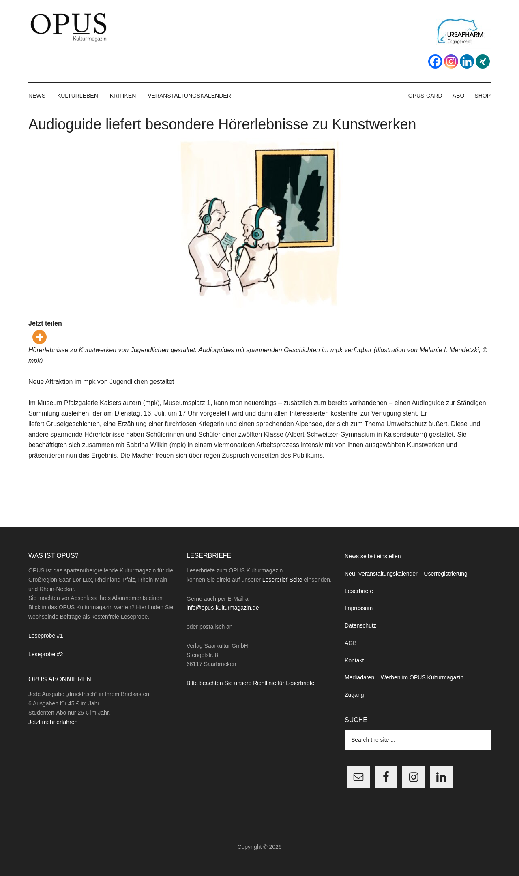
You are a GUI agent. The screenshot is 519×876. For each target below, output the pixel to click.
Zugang (354, 695)
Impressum (359, 608)
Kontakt (354, 660)
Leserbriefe (359, 591)
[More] (39, 337)
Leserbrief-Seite (282, 579)
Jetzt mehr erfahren (52, 722)
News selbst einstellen (373, 556)
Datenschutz (360, 625)
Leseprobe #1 (45, 635)
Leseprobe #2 (45, 654)
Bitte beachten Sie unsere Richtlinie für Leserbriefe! (251, 683)
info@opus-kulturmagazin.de (223, 607)
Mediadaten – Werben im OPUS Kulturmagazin (404, 677)
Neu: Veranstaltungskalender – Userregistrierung (406, 573)
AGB (351, 643)
